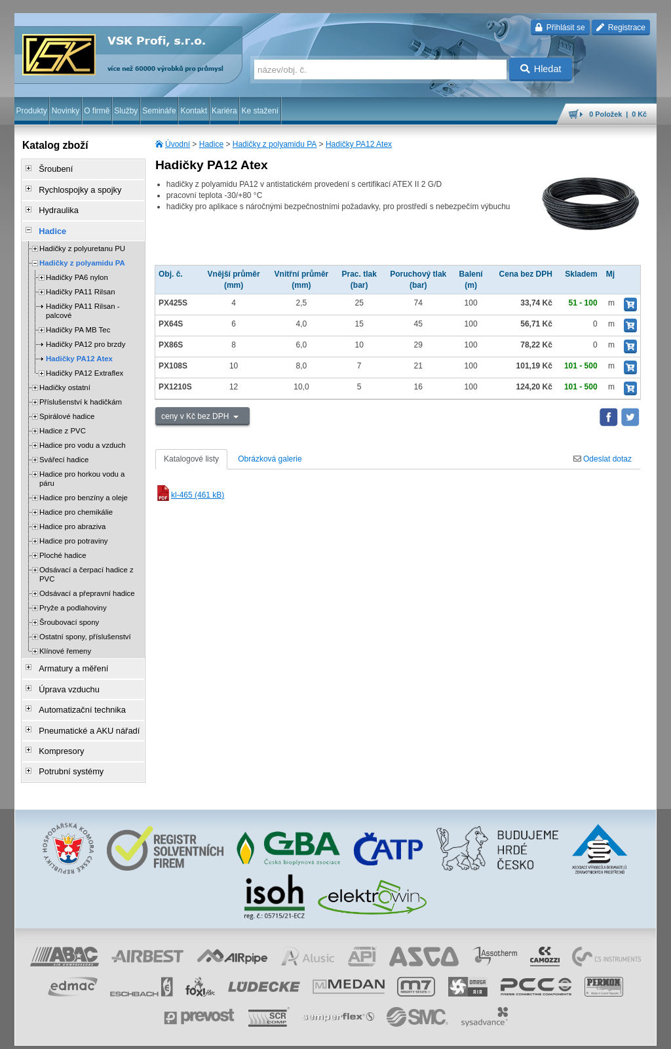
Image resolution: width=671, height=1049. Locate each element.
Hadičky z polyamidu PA (275, 144)
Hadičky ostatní (64, 379)
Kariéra (224, 110)
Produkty (31, 110)
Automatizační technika (76, 695)
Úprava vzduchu (63, 677)
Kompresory (56, 732)
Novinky (66, 110)
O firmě (96, 110)
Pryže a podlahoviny (73, 599)
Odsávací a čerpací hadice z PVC (86, 565)
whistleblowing (406, 1033)
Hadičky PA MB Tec (78, 321)
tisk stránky (564, 1033)
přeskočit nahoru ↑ (620, 1033)
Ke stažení (260, 110)
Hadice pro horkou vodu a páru (82, 470)
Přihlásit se (560, 27)
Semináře (159, 110)
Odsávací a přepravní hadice (87, 585)
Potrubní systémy (65, 750)
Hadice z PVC (62, 422)
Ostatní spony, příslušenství (85, 628)
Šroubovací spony (69, 614)
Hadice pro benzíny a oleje (83, 489)
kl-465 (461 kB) (189, 495)
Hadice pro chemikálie (76, 503)
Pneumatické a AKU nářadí (82, 714)
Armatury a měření (67, 658)
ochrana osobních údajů (296, 1033)
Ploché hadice (62, 547)
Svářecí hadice (63, 451)
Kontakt (193, 110)
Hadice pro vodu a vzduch (82, 437)
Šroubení (51, 168)
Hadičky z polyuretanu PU (82, 240)
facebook (451, 1033)
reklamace (359, 1033)
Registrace (620, 27)
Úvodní (177, 144)
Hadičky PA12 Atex (359, 144)
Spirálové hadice (66, 408)
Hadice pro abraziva (72, 518)
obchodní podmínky (218, 1033)
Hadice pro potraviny (73, 532)
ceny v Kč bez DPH (196, 416)
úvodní (484, 1033)
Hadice (211, 144)
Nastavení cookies (149, 1033)
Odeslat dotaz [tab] (602, 459)
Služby (126, 110)
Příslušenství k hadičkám (80, 393)
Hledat (541, 69)
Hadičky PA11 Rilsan (80, 283)
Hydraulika (54, 205)
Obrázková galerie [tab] (269, 459)
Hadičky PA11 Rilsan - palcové (82, 302)
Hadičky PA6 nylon (77, 269)
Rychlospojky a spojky (74, 186)
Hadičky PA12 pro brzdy (85, 336)
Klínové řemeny (65, 642)
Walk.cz (98, 1032)
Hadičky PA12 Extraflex (84, 364)
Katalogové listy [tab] (191, 459)
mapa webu (521, 1033)
